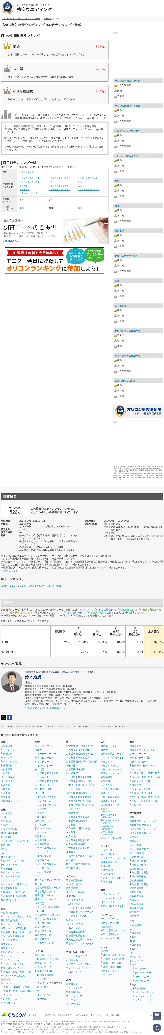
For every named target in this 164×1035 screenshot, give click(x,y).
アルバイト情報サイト (112, 757)
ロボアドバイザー (10, 900)
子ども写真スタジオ (45, 891)
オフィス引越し (43, 923)
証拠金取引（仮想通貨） (16, 896)
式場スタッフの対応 (28, 193)
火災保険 (5, 773)
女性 (51, 200)
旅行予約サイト (43, 955)
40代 (80, 208)
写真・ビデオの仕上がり (89, 189)
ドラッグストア (74, 988)
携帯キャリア (136, 745)
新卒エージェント (110, 821)
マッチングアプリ (110, 938)
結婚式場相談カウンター (113, 930)
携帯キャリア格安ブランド (143, 749)
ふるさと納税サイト (45, 797)
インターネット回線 (140, 789)
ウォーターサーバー (45, 745)
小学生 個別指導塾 (75, 844)
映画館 (104, 951)
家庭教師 (70, 860)
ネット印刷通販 (109, 854)
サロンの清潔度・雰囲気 (59, 178)
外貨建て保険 (136, 896)
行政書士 (73, 912)
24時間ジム (72, 960)
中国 (157, 777)
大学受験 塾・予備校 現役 (79, 745)
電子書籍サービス (44, 895)
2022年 (23, 586)
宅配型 (40, 812)
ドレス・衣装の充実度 (29, 182)
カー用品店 (72, 1000)
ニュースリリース (47, 1015)
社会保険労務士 (86, 908)
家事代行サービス (44, 757)
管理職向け (109, 874)
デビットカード (9, 880)
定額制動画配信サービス (47, 887)
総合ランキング (26, 172)
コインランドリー (44, 765)
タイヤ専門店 (73, 1004)
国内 (39, 987)
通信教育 (70, 852)
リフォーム (6, 956)
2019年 (42, 586)
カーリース (41, 832)
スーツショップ (74, 996)
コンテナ (42, 808)
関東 (121, 954)
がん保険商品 (136, 880)
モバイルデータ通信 (140, 757)
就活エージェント (110, 745)
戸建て (20, 916)
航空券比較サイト (44, 963)
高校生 (71, 856)
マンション (9, 916)
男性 (22, 200)
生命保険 (5, 785)
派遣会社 (105, 793)
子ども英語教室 (74, 880)
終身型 (135, 860)
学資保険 (5, 797)
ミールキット (42, 777)
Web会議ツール (109, 862)
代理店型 (7, 753)
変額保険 (134, 912)
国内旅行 (42, 959)
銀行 (5, 825)
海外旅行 (53, 959)
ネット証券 (6, 813)
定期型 (144, 860)
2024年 (4, 586)
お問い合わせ (82, 1015)
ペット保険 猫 (137, 852)
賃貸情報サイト (9, 944)
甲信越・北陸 (85, 781)
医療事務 (78, 900)
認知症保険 (135, 892)
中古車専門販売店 (46, 848)
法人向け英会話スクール (79, 939)
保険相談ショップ (10, 801)
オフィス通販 (42, 927)
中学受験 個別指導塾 (77, 820)
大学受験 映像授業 (75, 769)
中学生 (81, 856)
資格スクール (73, 919)
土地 (28, 916)
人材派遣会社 (108, 833)
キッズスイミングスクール (79, 968)
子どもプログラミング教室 (80, 943)
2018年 (51, 586)
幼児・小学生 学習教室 (78, 864)
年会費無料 (9, 868)
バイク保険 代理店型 (140, 833)
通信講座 (70, 896)
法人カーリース (109, 850)
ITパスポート (84, 915)
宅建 (70, 904)
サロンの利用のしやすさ (30, 178)
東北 (8, 987)
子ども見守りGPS (44, 942)
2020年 (32, 586)
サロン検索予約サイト (112, 906)
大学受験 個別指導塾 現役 (79, 753)
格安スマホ (149, 765)
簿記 (77, 904)
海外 (46, 987)
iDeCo (133, 941)
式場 (80, 186)
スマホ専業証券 (9, 829)
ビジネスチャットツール (113, 858)
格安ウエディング (110, 922)
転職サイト (106, 761)
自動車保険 (6, 745)
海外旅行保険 (8, 777)
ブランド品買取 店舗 (45, 919)
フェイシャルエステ (111, 898)
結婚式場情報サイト (111, 934)
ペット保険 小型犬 (139, 849)
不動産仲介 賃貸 (9, 940)
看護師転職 (106, 777)
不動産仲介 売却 (9, 912)
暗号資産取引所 (9, 888)
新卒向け (107, 881)
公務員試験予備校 (75, 935)
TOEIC (72, 908)
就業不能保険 (136, 888)
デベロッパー (10, 1003)
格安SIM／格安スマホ (141, 761)
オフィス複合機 (43, 931)
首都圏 (6, 932)
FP (69, 900)
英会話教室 (72, 888)
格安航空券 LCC (43, 971)
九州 (28, 932)
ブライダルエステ (110, 894)
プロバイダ (135, 769)
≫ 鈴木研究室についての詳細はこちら (45, 707)
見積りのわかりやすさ (58, 186)
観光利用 (42, 998)
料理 (51, 182)
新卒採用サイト (109, 815)
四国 (134, 781)
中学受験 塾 (72, 812)
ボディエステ (108, 902)
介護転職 (105, 781)
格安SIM (136, 765)
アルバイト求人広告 (111, 837)
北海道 (71, 777)
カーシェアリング (44, 820)
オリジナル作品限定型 (48, 907)
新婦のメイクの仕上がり (59, 189)
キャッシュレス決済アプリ (15, 884)
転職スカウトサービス (112, 769)
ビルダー (7, 983)
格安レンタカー (43, 828)
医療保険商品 (136, 856)
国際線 (50, 975)
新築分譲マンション (11, 967)
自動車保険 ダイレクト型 (143, 821)
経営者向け (109, 870)
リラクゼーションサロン (79, 963)
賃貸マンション (9, 948)
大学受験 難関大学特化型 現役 (82, 761)
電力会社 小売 (42, 938)
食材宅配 (39, 769)
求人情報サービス (110, 805)
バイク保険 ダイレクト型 (143, 829)
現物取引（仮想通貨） (14, 892)
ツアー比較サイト (44, 979)
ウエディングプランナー (89, 178)
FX (2, 852)
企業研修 (105, 866)
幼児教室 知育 (73, 867)
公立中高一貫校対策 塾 (78, 828)
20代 (22, 208)
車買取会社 (41, 836)
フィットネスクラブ (76, 956)
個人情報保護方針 (66, 1015)
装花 (80, 182)
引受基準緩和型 (140, 864)
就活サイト (106, 749)
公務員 (71, 915)
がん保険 (5, 793)
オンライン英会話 (75, 892)
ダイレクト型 (10, 749)
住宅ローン (6, 849)
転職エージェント (110, 773)
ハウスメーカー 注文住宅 (13, 975)
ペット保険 (6, 781)
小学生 (90, 856)
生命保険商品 (136, 868)
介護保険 (134, 900)
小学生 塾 (71, 836)
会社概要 (33, 1015)
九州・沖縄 (74, 789)
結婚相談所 (106, 926)
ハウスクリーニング (45, 761)
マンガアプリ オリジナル (48, 915)
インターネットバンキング (15, 841)
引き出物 (23, 186)
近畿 (21, 932)
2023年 (14, 586)
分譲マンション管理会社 (13, 928)
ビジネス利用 (44, 994)
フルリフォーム (11, 960)
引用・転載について (100, 1015)
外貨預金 (5, 845)
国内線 (40, 975)
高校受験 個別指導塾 (77, 793)
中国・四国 (26, 991)
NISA (3, 817)
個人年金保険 (136, 908)
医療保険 (5, 789)
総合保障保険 (136, 904)
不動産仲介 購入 (9, 920)
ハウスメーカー (11, 999)
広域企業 (136, 785)
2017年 (61, 586)
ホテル (38, 990)
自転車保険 (6, 769)
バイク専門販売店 (46, 864)
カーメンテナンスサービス (49, 879)
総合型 (40, 903)
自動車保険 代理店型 (140, 825)
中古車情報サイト (44, 840)
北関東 (16, 987)
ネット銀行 (6, 837)
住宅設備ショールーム (12, 952)
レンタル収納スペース (48, 805)
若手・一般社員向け (113, 878)
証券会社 (7, 821)
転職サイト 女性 (109, 765)
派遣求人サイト (109, 801)
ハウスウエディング (111, 918)
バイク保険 (6, 757)
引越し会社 (41, 816)
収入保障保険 (139, 876)
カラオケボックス (110, 970)
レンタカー (41, 824)
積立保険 (134, 915)
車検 (37, 875)
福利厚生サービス (44, 935)
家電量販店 (72, 984)
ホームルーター (138, 753)
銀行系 (6, 860)
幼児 (70, 884)
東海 (14, 932)
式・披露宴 (24, 189)
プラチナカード (143, 980)
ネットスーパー (43, 785)
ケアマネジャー (88, 912)
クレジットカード (10, 864)
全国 (119, 966)
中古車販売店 (42, 844)
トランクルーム (43, 801)
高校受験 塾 (72, 773)
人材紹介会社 (108, 827)
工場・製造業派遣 (110, 797)
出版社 (40, 911)
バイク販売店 (42, 860)
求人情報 (115, 1015)
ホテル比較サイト (44, 967)
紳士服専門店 (73, 992)
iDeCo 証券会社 (9, 833)
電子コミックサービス (46, 899)
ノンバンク (18, 860)
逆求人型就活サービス (112, 753)
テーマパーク (108, 974)
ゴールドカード (11, 876)
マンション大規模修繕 (12, 936)
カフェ (38, 883)
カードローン (8, 856)
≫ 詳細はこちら (9, 570)
